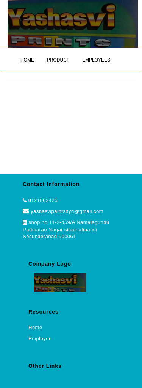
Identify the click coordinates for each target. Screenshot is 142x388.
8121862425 (43, 200)
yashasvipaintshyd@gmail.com (63, 211)
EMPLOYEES (96, 60)
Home (35, 327)
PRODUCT (58, 60)
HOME (27, 60)
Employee (40, 338)
